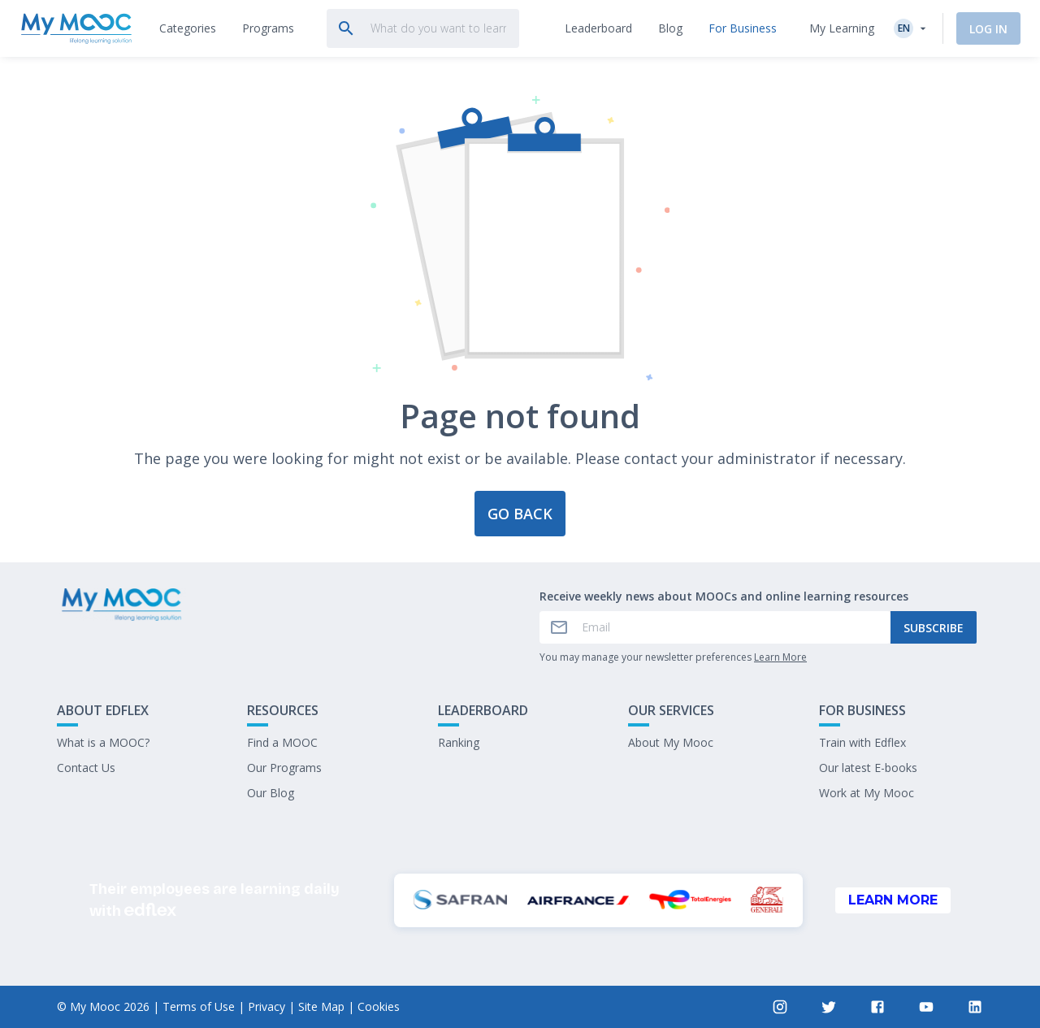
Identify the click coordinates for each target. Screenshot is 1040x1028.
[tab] (187, 28)
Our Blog (270, 792)
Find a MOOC (282, 742)
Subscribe (934, 627)
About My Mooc (670, 742)
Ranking (458, 742)
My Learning (841, 28)
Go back (520, 513)
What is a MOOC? (103, 742)
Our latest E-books (868, 767)
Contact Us (86, 767)
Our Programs (284, 767)
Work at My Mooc (866, 792)
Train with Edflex (862, 742)
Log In (988, 29)
